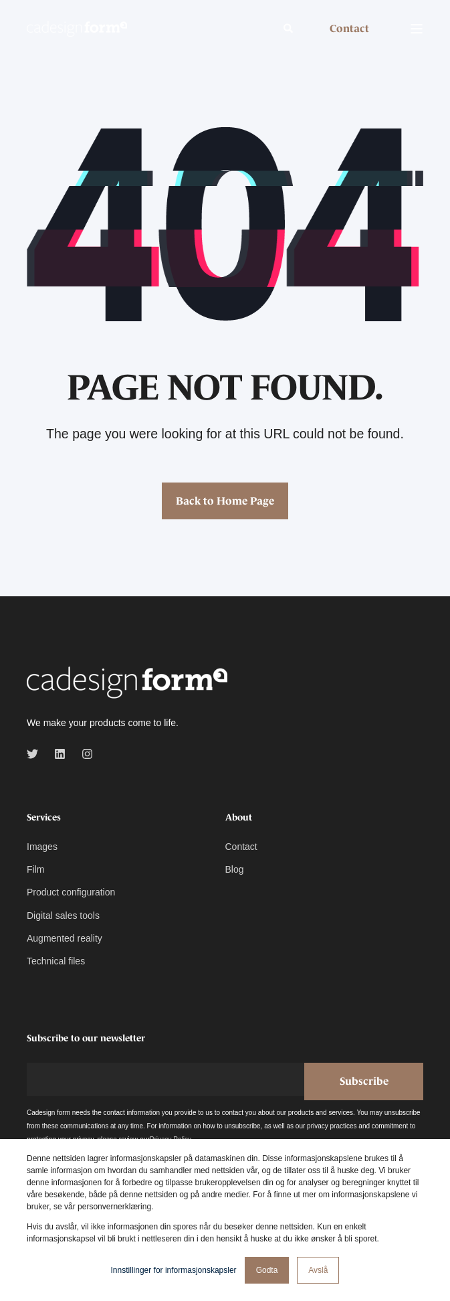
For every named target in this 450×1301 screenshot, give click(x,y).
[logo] (127, 683)
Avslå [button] (318, 1270)
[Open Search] (290, 27)
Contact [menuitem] (241, 846)
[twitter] (36, 754)
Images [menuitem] (42, 846)
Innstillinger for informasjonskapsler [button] (174, 1270)
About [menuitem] (238, 817)
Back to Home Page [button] (225, 501)
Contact (349, 28)
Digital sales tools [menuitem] (63, 915)
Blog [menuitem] (234, 869)
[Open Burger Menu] (416, 28)
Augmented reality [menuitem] (64, 938)
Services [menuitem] (44, 817)
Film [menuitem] (35, 869)
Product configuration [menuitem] (71, 892)
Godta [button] (267, 1270)
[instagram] (83, 754)
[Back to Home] (77, 28)
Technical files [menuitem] (56, 961)
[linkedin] (60, 754)
